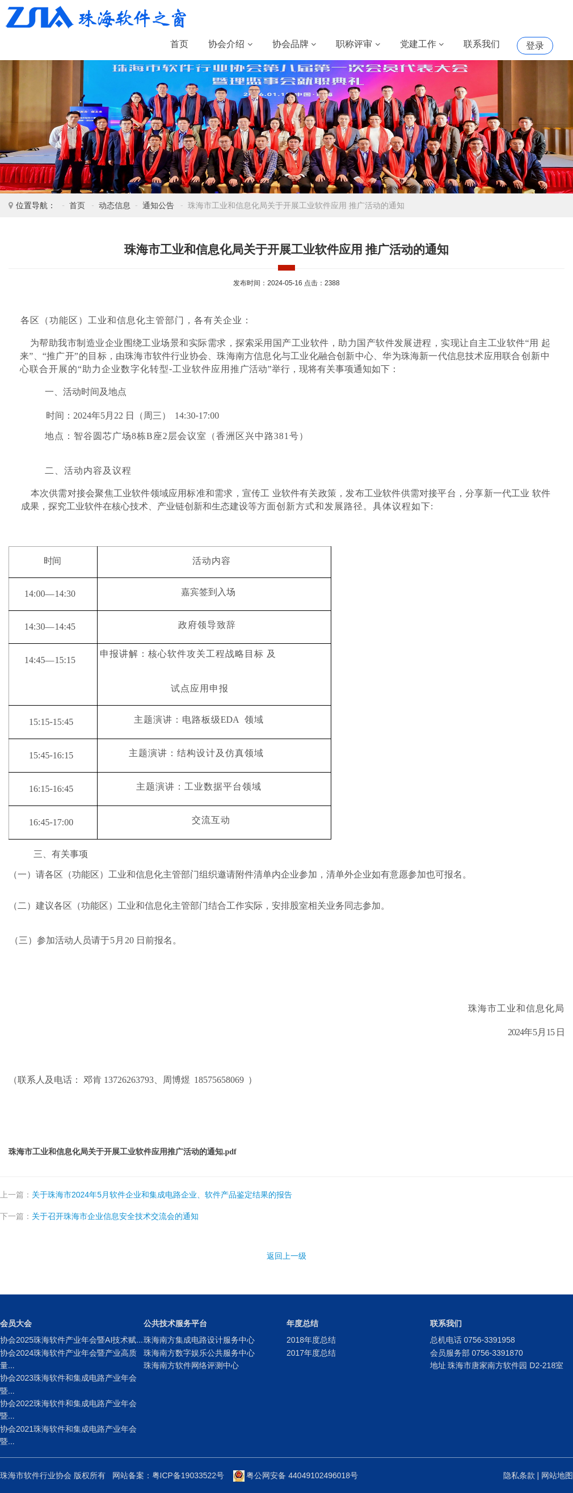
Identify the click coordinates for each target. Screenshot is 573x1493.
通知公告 (158, 205)
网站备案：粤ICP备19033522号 (168, 1475)
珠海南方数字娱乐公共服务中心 (199, 1352)
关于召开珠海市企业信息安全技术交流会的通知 (115, 1216)
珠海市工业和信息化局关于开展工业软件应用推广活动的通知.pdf (123, 1152)
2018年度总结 (311, 1339)
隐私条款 (519, 1475)
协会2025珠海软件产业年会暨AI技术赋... (71, 1339)
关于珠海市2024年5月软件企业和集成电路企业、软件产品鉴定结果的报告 (162, 1194)
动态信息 (114, 205)
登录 (535, 45)
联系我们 (482, 44)
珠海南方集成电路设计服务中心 (199, 1339)
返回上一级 (286, 1255)
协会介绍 (230, 44)
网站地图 (557, 1475)
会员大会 (16, 1323)
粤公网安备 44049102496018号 (296, 1475)
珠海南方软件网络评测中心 (191, 1365)
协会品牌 (294, 44)
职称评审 (358, 44)
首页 (179, 44)
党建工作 (422, 44)
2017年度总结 (311, 1352)
